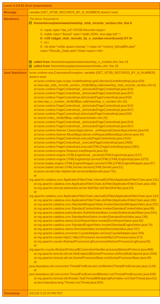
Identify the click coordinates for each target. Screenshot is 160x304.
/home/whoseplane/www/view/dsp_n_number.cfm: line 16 (81, 61)
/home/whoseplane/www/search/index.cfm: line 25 (76, 66)
